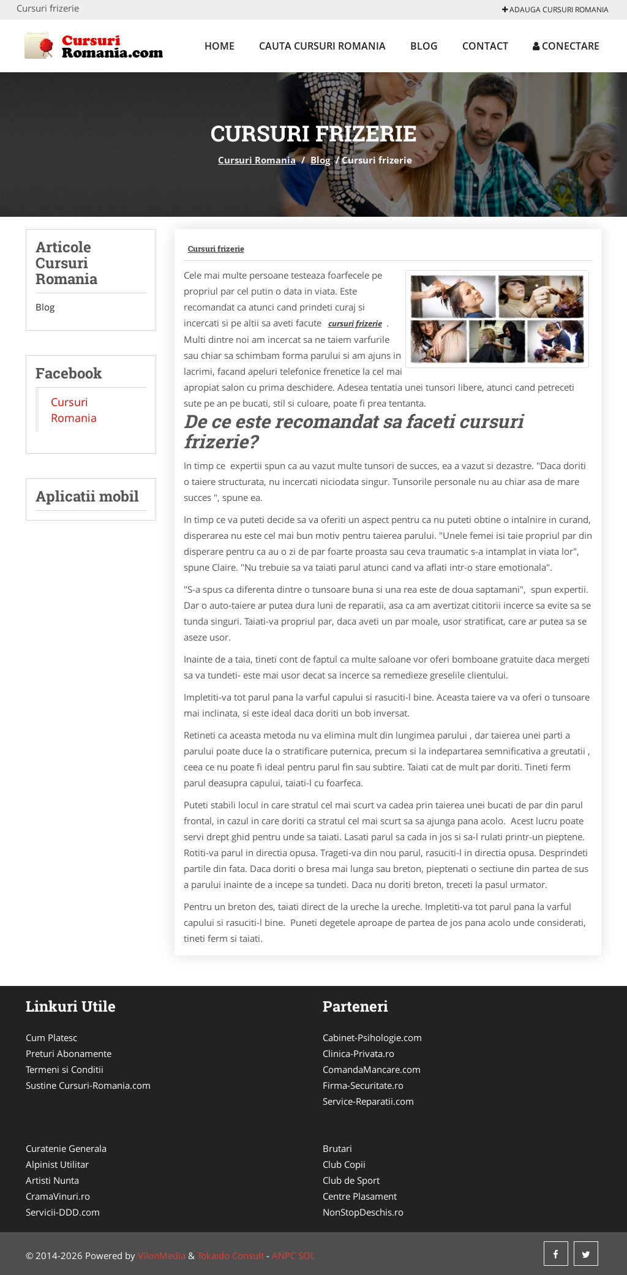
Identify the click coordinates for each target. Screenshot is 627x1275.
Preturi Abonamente (68, 1053)
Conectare (566, 46)
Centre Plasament (360, 1196)
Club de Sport (351, 1180)
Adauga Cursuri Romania (555, 9)
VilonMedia (162, 1255)
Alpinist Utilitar (57, 1164)
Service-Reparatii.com (368, 1101)
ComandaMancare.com (372, 1069)
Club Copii (344, 1164)
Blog (424, 46)
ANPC (284, 1255)
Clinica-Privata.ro (358, 1053)
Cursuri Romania (257, 160)
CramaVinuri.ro (58, 1196)
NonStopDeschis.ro (363, 1212)
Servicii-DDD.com (63, 1212)
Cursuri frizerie (216, 248)
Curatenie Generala (66, 1148)
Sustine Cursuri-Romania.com (88, 1085)
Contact (485, 46)
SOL (306, 1255)
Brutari (337, 1148)
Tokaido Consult (230, 1255)
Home (220, 46)
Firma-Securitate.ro (363, 1085)
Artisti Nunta (52, 1180)
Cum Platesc (51, 1037)
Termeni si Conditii (64, 1069)
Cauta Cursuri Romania (322, 46)
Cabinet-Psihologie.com (372, 1037)
